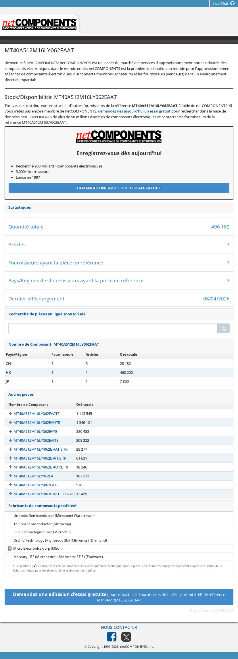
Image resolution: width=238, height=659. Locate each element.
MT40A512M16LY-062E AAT (31, 372)
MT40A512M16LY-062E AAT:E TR (35, 449)
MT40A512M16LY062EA (28, 476)
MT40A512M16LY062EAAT (30, 381)
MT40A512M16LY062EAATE (31, 413)
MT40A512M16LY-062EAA (29, 484)
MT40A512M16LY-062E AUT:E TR (35, 467)
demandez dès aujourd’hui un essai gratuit (134, 111)
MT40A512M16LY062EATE (30, 431)
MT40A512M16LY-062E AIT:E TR (34, 458)
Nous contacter (119, 627)
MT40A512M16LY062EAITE (30, 440)
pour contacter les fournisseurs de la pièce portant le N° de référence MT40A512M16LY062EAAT (119, 597)
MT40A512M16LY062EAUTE (31, 422)
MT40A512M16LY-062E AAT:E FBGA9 (38, 493)
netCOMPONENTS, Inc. (137, 646)
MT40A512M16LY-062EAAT (30, 363)
